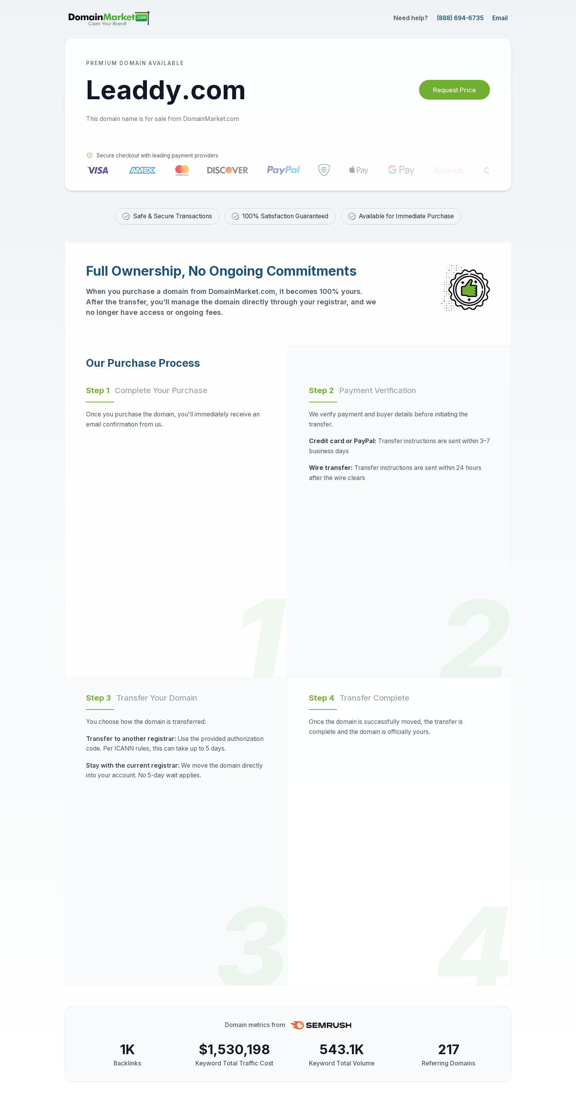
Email (500, 18)
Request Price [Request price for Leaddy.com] (449, 90)
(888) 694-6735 (460, 18)
